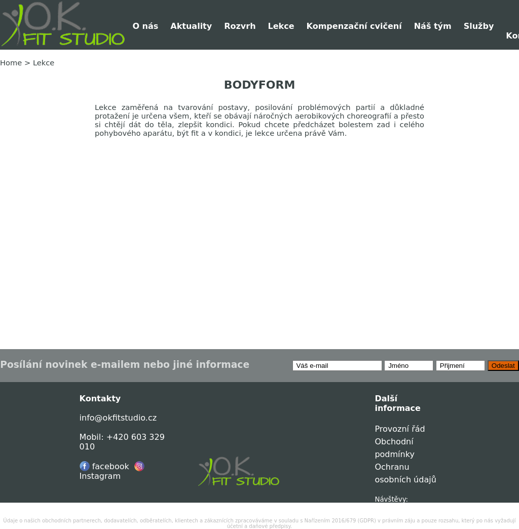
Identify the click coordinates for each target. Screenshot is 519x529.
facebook (104, 466)
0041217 (389, 507)
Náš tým (433, 26)
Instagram (112, 471)
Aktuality (191, 26)
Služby (479, 26)
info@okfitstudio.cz (118, 418)
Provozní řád (400, 429)
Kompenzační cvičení (354, 26)
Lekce (281, 26)
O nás (145, 26)
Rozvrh (239, 26)
